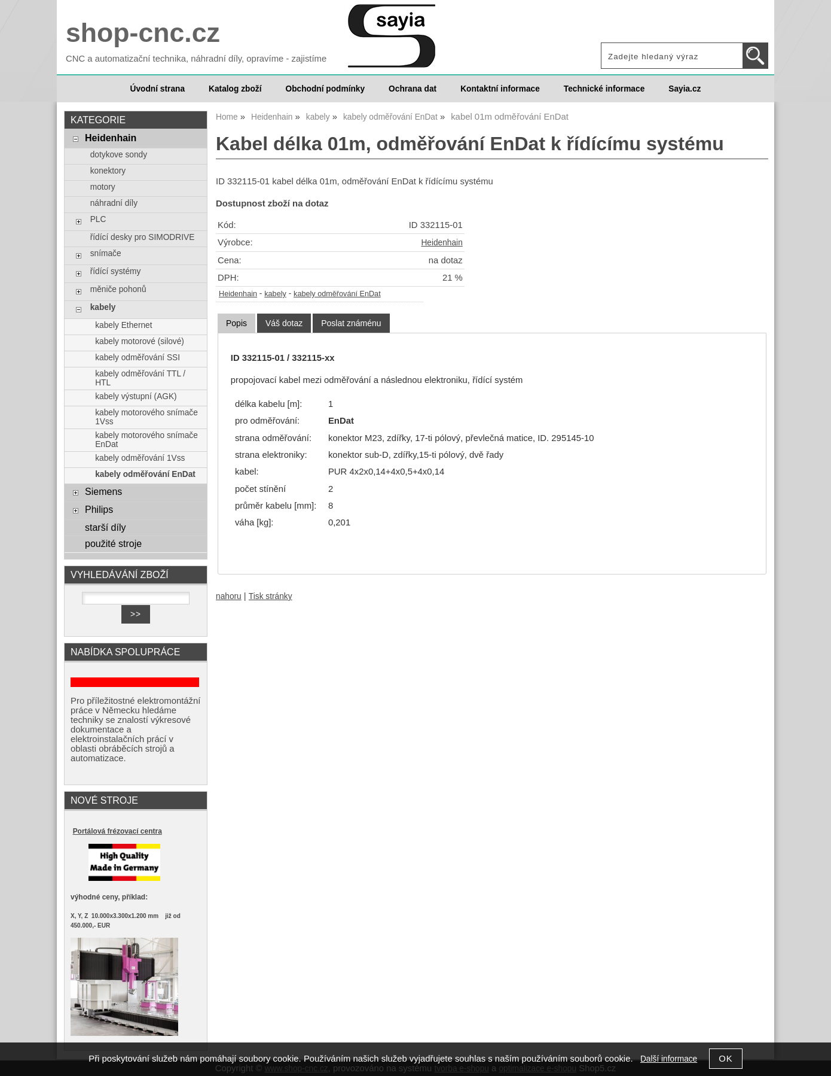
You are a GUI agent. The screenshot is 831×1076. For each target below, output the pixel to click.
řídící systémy (115, 271)
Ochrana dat (412, 88)
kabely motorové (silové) (139, 341)
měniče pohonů (118, 289)
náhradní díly (114, 203)
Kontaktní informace (500, 88)
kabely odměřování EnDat (337, 294)
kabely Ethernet (123, 325)
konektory (108, 170)
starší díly (105, 527)
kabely (275, 294)
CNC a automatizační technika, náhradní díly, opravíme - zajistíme (196, 58)
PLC (98, 219)
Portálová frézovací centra (117, 831)
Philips (99, 509)
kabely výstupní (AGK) (135, 396)
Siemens (103, 491)
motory (102, 187)
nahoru (229, 596)
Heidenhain (441, 242)
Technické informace (604, 88)
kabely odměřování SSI (137, 357)
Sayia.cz (684, 88)
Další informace (668, 1058)
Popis (236, 323)
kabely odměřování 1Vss (140, 458)
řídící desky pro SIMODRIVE (142, 237)
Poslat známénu (351, 323)
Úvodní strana (157, 88)
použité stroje (113, 543)
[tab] (236, 323)
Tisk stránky (270, 596)
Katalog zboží (235, 88)
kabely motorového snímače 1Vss (146, 417)
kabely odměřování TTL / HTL (140, 378)
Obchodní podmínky (325, 88)
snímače (105, 253)
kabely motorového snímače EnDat (146, 440)
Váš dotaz (284, 323)
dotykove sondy (118, 154)
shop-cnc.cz (143, 32)
